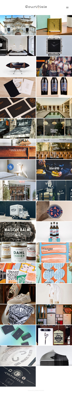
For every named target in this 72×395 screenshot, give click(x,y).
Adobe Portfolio (39, 390)
